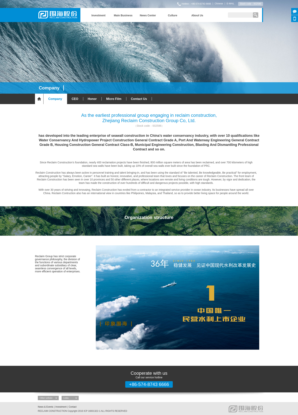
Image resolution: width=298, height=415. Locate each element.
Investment (61, 407)
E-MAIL (230, 3)
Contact (72, 407)
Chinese (219, 3)
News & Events (45, 407)
